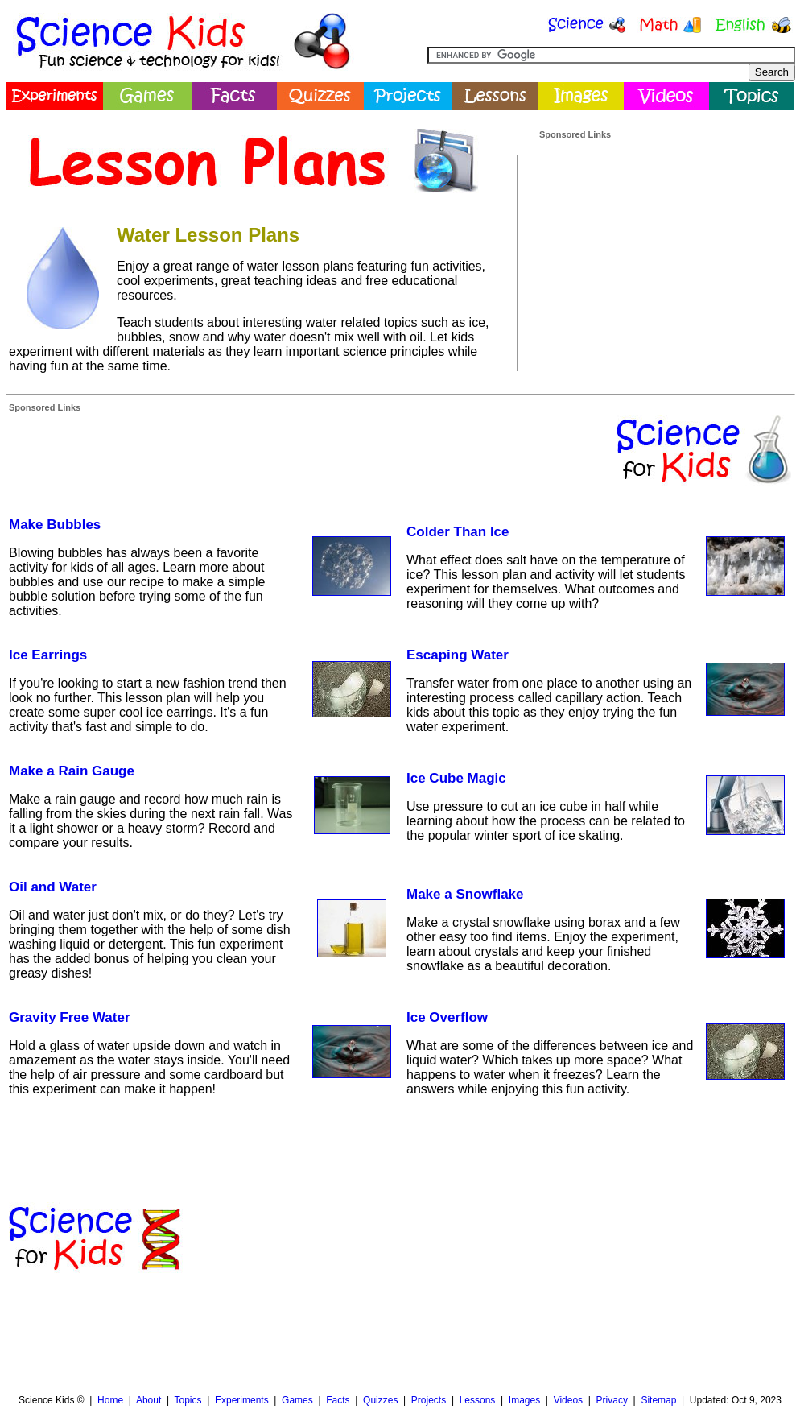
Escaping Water (457, 655)
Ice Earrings (48, 655)
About (148, 1400)
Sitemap (658, 1400)
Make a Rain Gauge (71, 771)
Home (110, 1400)
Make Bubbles (55, 524)
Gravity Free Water (69, 1017)
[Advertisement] (630, 220)
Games (297, 1400)
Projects (428, 1400)
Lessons (478, 1400)
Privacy (612, 1400)
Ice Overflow (447, 1017)
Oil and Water (53, 887)
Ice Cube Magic (456, 778)
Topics (187, 1400)
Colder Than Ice (457, 531)
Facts (337, 1400)
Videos (568, 1400)
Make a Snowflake (465, 894)
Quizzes (380, 1400)
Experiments (242, 1400)
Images (524, 1400)
